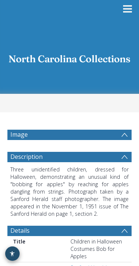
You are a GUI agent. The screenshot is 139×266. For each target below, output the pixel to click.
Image (18, 134)
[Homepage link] (69, 56)
